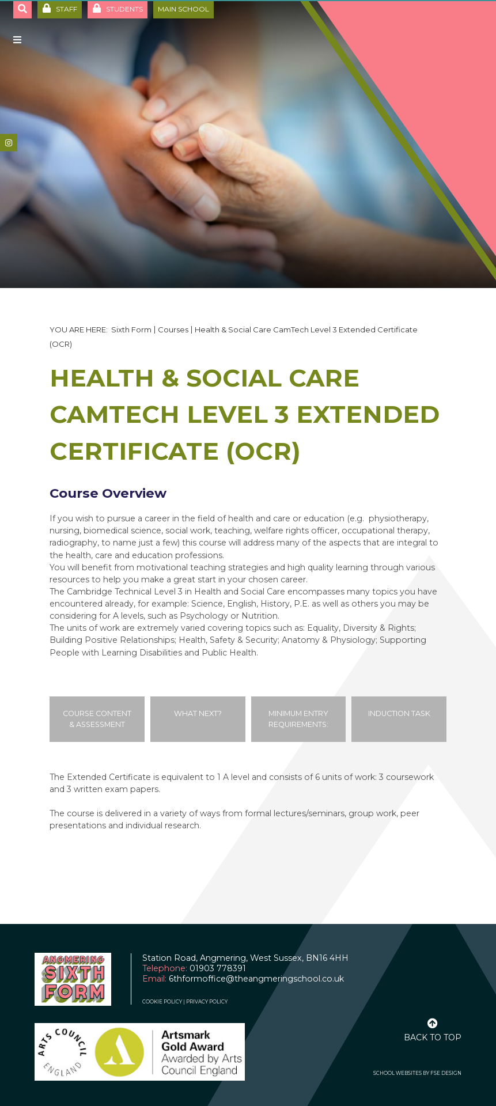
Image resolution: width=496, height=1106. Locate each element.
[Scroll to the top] (432, 1028)
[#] (8, 142)
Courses (173, 329)
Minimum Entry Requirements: (298, 719)
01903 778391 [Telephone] (218, 968)
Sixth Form (131, 329)
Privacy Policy (207, 1002)
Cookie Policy (162, 1002)
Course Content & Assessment (97, 719)
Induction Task (399, 713)
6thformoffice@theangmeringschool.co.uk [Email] (256, 979)
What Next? (198, 713)
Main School (183, 9)
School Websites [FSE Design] (397, 1073)
